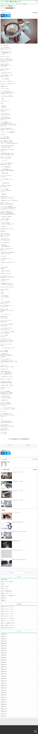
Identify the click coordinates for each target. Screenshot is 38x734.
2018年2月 (5, 659)
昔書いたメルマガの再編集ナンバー (9, 595)
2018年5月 (5, 652)
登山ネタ (4, 600)
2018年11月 (5, 641)
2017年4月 (5, 683)
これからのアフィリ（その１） (8, 616)
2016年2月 (5, 699)
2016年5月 (5, 692)
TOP (1, 3)
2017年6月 (5, 678)
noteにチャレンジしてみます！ (8, 620)
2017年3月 (5, 685)
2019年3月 (5, 638)
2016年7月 (5, 690)
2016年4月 (5, 694)
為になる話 (4, 10)
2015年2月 (5, 711)
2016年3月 (5, 697)
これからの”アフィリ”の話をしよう (9, 618)
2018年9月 (5, 645)
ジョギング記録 (5, 586)
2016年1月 (5, 701)
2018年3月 (5, 657)
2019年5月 (5, 634)
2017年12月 (5, 664)
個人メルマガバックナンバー (9, 3)
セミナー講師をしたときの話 (8, 625)
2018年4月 (5, 655)
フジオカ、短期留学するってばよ (9, 623)
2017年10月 (5, 669)
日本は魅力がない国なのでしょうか (9, 627)
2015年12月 (5, 704)
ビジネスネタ (5, 588)
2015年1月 (5, 713)
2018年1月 (5, 662)
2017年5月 (5, 680)
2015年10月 (5, 706)
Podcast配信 (5, 579)
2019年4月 (5, 636)
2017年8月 (5, 673)
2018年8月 (5, 648)
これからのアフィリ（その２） (8, 613)
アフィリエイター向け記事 (7, 581)
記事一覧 (35, 469)
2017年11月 (5, 666)
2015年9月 (5, 708)
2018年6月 (5, 650)
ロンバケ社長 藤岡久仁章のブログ (11, 1)
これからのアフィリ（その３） (8, 611)
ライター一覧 (34, 459)
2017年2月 (5, 687)
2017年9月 (5, 671)
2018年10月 (5, 643)
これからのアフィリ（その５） (8, 606)
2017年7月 (5, 676)
